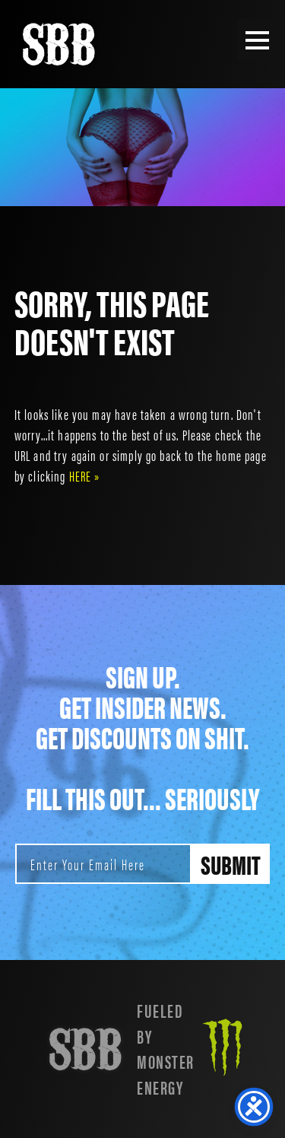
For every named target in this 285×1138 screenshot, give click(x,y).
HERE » (84, 475)
